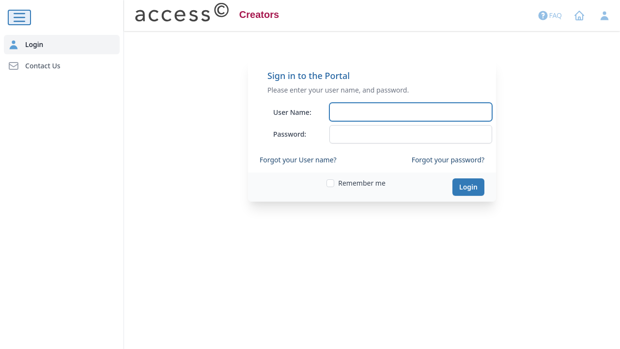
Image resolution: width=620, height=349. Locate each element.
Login (468, 186)
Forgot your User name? (298, 159)
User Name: (292, 112)
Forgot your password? (448, 159)
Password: (289, 134)
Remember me (362, 183)
